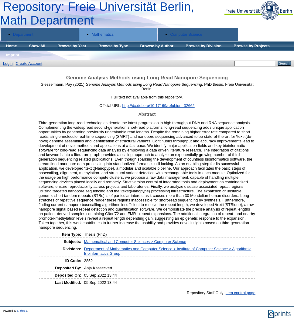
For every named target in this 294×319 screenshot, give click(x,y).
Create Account (29, 63)
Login (7, 63)
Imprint (12, 55)
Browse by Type (113, 46)
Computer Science (186, 34)
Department (23, 34)
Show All (37, 46)
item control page (240, 293)
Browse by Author (156, 46)
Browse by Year (71, 46)
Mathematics (103, 34)
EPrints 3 (22, 311)
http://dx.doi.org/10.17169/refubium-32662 (158, 105)
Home (11, 46)
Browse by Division (203, 46)
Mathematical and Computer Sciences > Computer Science (135, 241)
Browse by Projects (252, 46)
